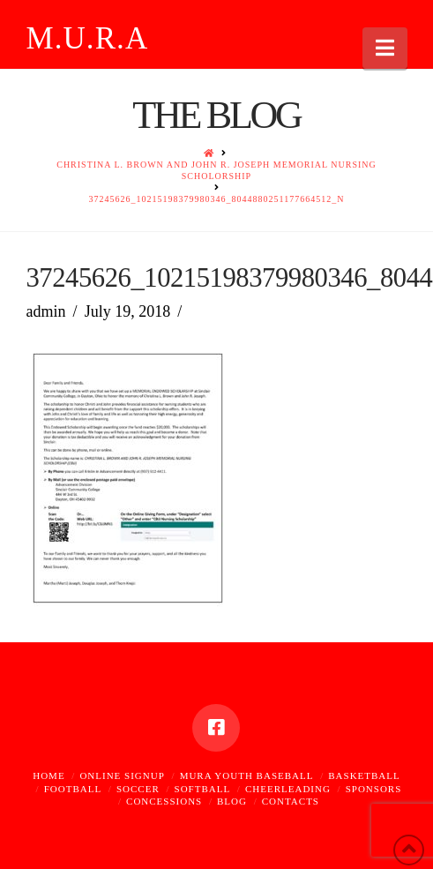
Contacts (290, 801)
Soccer (138, 788)
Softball (203, 788)
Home (48, 775)
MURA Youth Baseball (247, 775)
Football (72, 788)
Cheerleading (288, 788)
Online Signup (121, 775)
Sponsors (374, 788)
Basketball (364, 775)
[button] (384, 48)
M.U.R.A (87, 38)
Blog (232, 801)
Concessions (164, 801)
